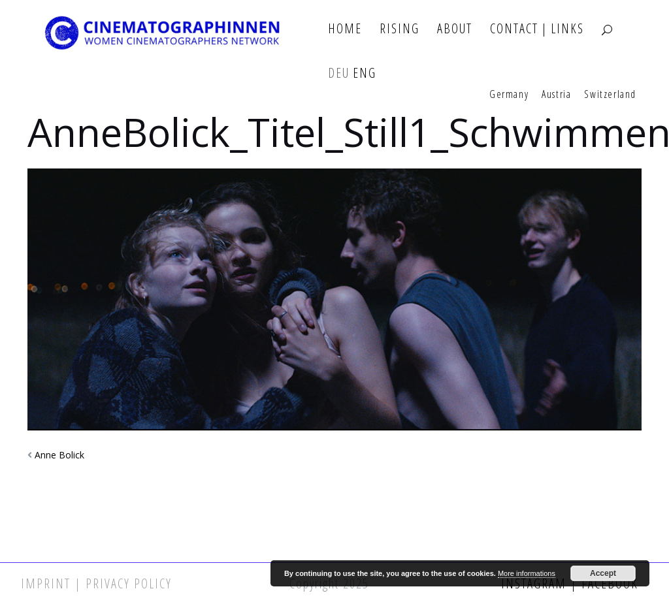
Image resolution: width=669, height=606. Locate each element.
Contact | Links (537, 29)
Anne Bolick (59, 455)
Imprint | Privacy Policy (96, 583)
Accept (603, 573)
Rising (399, 29)
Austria (556, 94)
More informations (526, 573)
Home (345, 29)
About (454, 29)
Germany (509, 94)
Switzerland (610, 94)
